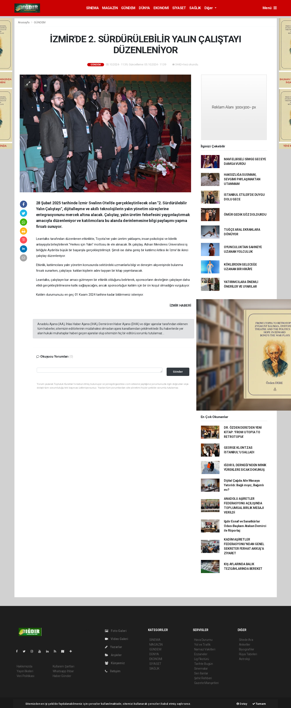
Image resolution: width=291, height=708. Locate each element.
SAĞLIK (195, 8)
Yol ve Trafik (202, 644)
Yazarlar (113, 647)
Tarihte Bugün (203, 663)
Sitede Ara (246, 639)
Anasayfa (24, 22)
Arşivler (113, 655)
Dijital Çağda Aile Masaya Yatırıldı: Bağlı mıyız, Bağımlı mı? (244, 485)
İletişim (112, 671)
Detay (242, 703)
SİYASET (179, 8)
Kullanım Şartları (63, 666)
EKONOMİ (161, 8)
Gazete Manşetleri (206, 683)
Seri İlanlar (201, 673)
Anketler (244, 644)
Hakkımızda (24, 666)
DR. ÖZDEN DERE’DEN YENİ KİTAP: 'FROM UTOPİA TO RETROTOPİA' (243, 432)
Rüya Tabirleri (248, 654)
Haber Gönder (62, 676)
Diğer (209, 8)
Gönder (178, 371)
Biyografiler (246, 649)
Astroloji (244, 659)
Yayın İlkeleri (25, 671)
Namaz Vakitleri (204, 649)
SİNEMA (92, 8)
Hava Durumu (203, 639)
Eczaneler (200, 654)
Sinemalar (201, 668)
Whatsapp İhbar (63, 671)
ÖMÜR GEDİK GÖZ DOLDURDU (245, 214)
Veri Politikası (25, 676)
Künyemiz (115, 663)
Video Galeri (116, 639)
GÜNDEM (128, 8)
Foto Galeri (116, 631)
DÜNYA (144, 8)
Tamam (259, 703)
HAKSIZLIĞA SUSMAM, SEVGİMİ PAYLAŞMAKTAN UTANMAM (242, 179)
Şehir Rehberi (203, 678)
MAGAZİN (110, 8)
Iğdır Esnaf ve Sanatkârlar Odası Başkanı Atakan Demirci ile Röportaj (245, 526)
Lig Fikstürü (201, 659)
